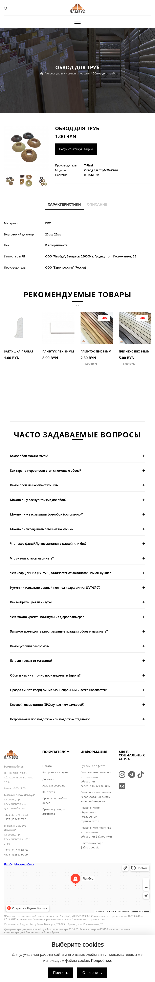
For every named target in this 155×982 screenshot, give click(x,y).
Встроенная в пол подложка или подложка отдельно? (50, 719)
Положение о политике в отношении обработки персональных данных (96, 779)
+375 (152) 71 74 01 (16, 819)
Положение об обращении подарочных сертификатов (90, 814)
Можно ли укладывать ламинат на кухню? (41, 529)
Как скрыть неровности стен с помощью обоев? (45, 471)
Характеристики (64, 204)
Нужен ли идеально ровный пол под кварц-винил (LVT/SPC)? (55, 588)
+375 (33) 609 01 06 (16, 850)
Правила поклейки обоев (54, 801)
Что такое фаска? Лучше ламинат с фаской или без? (48, 544)
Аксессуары (54, 73)
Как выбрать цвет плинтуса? (31, 602)
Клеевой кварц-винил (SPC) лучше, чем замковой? (47, 705)
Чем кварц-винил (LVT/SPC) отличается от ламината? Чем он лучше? (60, 573)
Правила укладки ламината (53, 811)
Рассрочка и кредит (55, 772)
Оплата (47, 766)
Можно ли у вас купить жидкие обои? (38, 500)
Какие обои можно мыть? (29, 456)
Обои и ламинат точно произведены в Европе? (45, 675)
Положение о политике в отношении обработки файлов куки (96, 832)
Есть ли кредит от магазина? (31, 661)
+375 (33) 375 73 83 (16, 815)
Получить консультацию (76, 149)
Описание (97, 204)
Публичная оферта (93, 766)
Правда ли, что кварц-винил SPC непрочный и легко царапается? (58, 690)
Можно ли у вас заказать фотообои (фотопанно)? (46, 514)
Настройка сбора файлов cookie (92, 845)
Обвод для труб (103, 73)
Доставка (48, 779)
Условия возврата (54, 785)
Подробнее (101, 960)
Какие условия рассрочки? (29, 646)
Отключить (92, 972)
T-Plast (88, 165)
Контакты (48, 792)
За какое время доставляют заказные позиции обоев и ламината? (59, 631)
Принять (60, 972)
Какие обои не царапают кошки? (34, 485)
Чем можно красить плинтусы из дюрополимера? (47, 617)
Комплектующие (78, 73)
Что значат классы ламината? (31, 558)
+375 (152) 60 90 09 (16, 854)
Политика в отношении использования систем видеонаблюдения (96, 797)
